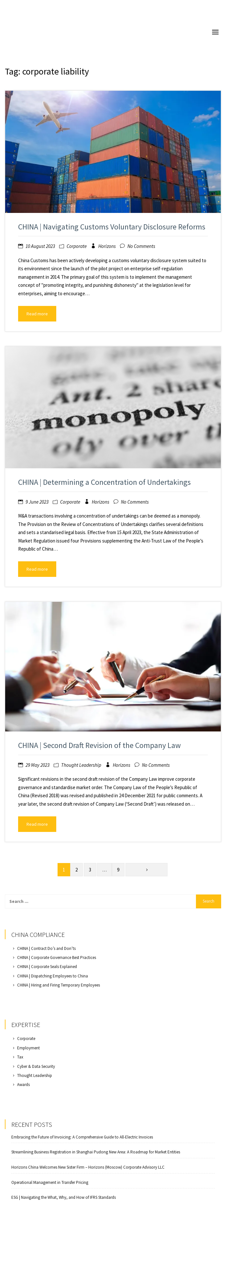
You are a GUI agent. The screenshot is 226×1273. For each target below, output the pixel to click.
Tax (20, 1057)
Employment (28, 1048)
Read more (37, 314)
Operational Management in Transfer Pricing (49, 1182)
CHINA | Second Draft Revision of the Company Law (99, 745)
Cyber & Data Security (36, 1066)
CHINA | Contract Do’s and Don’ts (46, 948)
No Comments (141, 246)
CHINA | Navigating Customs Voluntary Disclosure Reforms (111, 227)
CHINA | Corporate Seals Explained (47, 966)
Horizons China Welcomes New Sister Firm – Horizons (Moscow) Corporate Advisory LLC (88, 1167)
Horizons (107, 246)
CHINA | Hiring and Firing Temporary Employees (58, 985)
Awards (23, 1084)
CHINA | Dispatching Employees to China (52, 976)
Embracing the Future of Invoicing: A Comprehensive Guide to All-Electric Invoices (82, 1137)
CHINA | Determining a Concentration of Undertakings (104, 482)
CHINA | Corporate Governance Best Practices (56, 957)
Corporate (77, 246)
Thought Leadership (81, 765)
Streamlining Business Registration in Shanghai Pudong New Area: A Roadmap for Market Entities (95, 1152)
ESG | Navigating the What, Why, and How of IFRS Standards (63, 1197)
